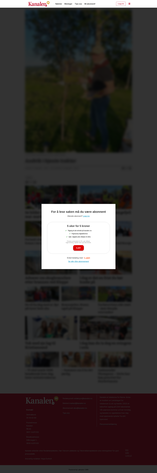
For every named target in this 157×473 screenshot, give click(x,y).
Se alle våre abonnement (78, 261)
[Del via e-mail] (130, 168)
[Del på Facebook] (123, 168)
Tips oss (78, 4)
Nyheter (58, 4)
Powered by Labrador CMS (78, 470)
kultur (29, 177)
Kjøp (78, 248)
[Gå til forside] (39, 4)
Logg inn (121, 4)
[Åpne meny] (129, 3)
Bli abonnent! (89, 4)
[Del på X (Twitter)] (126, 168)
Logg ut (128, 455)
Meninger (68, 4)
